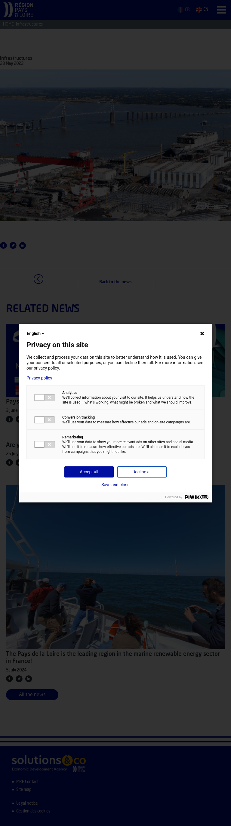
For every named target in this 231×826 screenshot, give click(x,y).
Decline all (142, 471)
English (36, 333)
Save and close (115, 484)
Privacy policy (39, 378)
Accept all (89, 471)
